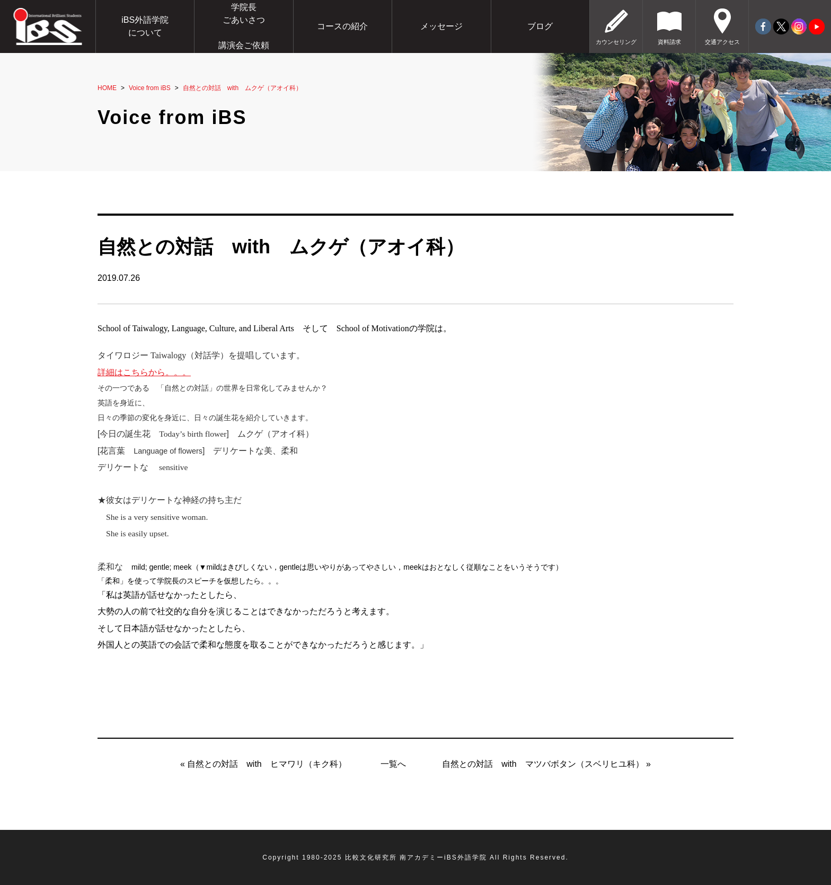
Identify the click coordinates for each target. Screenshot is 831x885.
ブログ (540, 26)
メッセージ (441, 26)
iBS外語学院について (145, 26)
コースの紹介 (342, 26)
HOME (107, 88)
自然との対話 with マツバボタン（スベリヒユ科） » (546, 763)
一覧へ (393, 763)
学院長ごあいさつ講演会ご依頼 (243, 26)
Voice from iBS (150, 88)
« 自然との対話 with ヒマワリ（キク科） (263, 763)
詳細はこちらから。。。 (144, 372)
